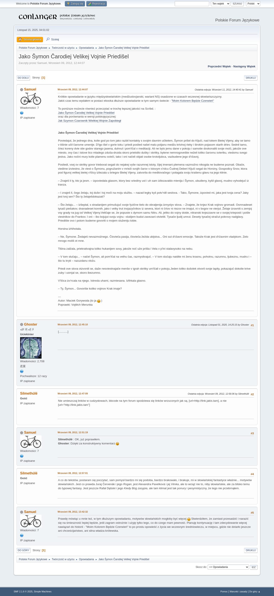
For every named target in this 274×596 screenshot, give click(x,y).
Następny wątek (244, 66)
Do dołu (23, 78)
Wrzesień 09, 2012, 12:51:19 (73, 432)
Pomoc (224, 591)
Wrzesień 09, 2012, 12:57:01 (73, 473)
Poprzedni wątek (219, 66)
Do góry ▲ (254, 591)
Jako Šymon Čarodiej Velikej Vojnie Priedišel (86, 112)
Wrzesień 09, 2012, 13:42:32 (73, 511)
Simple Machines (42, 591)
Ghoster (30, 324)
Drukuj (251, 78)
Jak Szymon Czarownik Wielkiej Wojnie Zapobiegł (89, 120)
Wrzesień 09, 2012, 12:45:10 (73, 324)
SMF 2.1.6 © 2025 (23, 591)
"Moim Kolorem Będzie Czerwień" (192, 100)
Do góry (23, 550)
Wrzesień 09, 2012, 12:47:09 (73, 393)
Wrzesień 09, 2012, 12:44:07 (73, 89)
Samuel (30, 89)
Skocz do (201, 567)
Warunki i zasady (238, 591)
